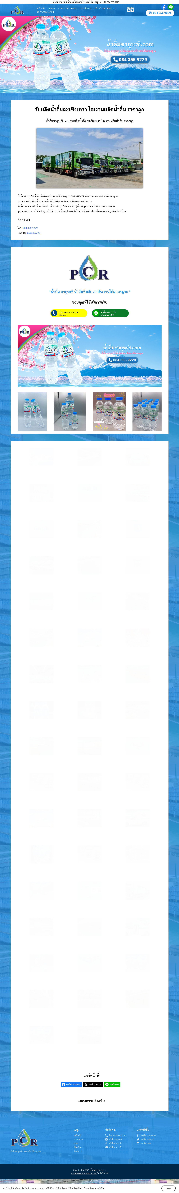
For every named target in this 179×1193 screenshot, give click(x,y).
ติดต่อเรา (111, 8)
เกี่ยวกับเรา (100, 8)
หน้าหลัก (41, 8)
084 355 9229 (30, 227)
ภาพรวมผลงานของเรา (68, 8)
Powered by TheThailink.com (84, 1173)
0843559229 (33, 232)
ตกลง (169, 1188)
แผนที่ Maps (87, 8)
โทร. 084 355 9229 (68, 312)
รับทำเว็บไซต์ (102, 1173)
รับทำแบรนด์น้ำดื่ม (45, 11)
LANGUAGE (130, 7)
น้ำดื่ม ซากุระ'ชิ (108, 312)
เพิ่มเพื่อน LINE (107, 315)
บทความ (51, 8)
